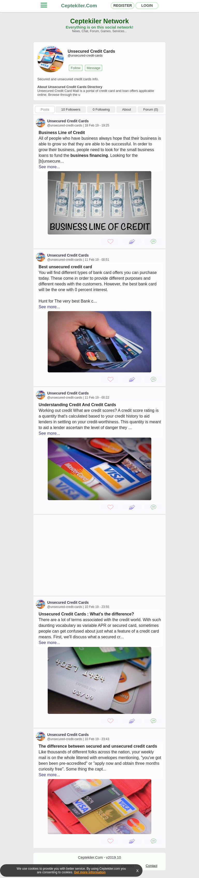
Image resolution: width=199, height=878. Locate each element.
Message (94, 68)
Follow (76, 68)
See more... (49, 167)
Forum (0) (150, 109)
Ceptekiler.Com (79, 5)
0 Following (101, 109)
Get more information (89, 872)
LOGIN (147, 5)
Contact (151, 866)
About (126, 109)
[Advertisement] (99, 555)
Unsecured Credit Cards (68, 121)
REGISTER (122, 5)
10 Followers (70, 109)
